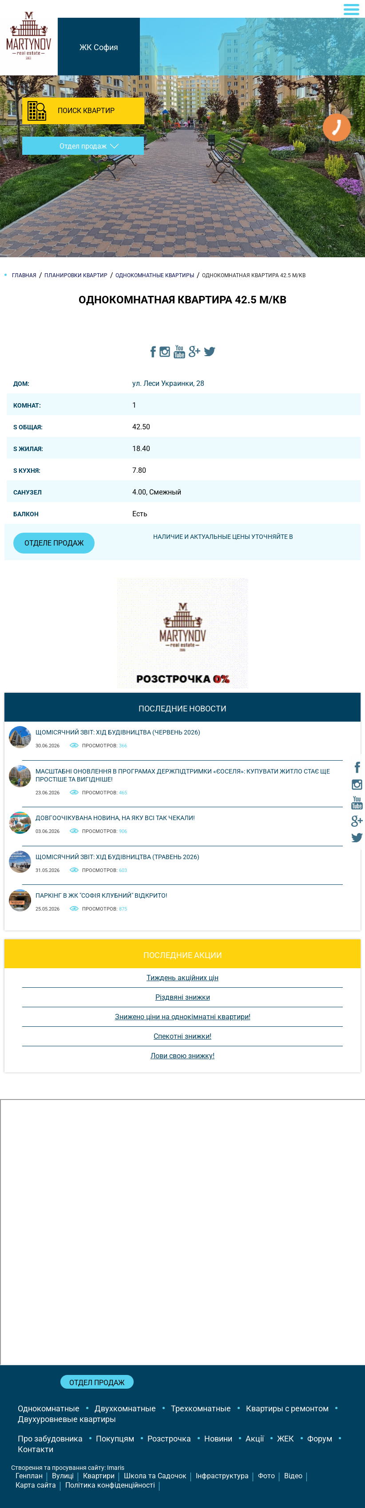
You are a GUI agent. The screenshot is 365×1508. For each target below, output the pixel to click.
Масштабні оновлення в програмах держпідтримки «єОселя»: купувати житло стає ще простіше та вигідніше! (183, 775)
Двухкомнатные (125, 1408)
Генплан (29, 1476)
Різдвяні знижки (182, 997)
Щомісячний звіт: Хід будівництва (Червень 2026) (118, 732)
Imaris (115, 1467)
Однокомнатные (48, 1408)
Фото (266, 1476)
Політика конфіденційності (110, 1485)
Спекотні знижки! (182, 1036)
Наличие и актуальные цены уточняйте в (224, 536)
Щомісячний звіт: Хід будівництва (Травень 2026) (117, 856)
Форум (319, 1438)
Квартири (99, 1476)
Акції (255, 1438)
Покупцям (115, 1438)
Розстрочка (169, 1438)
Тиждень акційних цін (182, 978)
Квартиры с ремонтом (287, 1408)
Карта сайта (36, 1485)
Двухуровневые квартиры (67, 1419)
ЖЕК (285, 1438)
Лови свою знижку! (182, 1056)
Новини (218, 1438)
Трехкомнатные (201, 1408)
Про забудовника (50, 1438)
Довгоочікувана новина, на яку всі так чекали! (115, 817)
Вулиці (63, 1476)
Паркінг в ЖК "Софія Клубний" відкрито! (101, 895)
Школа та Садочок (155, 1476)
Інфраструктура (222, 1476)
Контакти (35, 1449)
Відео (293, 1476)
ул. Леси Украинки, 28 (168, 383)
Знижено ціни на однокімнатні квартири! (182, 1017)
